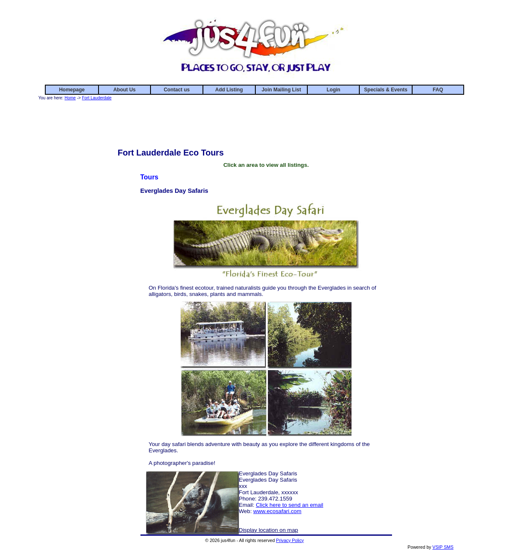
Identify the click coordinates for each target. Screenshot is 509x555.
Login (333, 90)
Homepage (72, 90)
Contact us (177, 90)
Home (70, 98)
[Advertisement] (266, 121)
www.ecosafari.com (277, 511)
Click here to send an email (289, 505)
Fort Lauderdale (97, 98)
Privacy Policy (290, 540)
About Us (124, 90)
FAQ (438, 90)
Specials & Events (385, 90)
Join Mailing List (281, 90)
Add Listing (229, 90)
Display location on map (269, 530)
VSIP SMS (442, 547)
